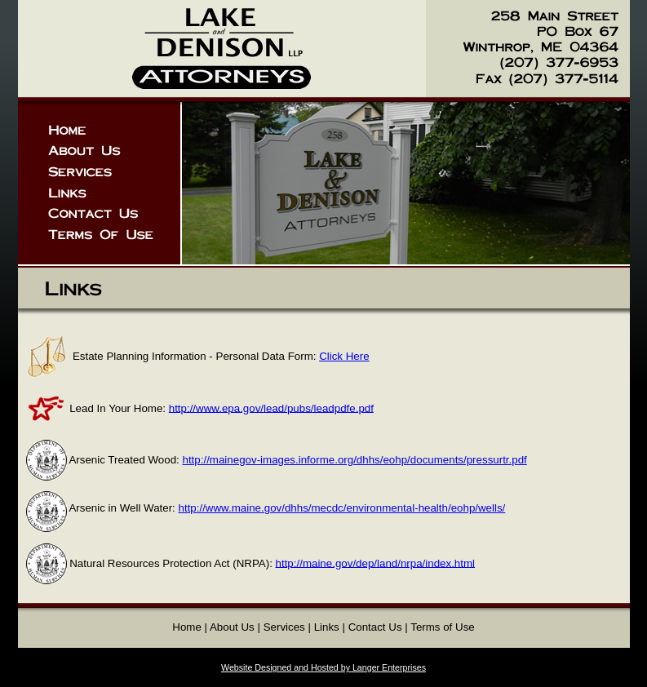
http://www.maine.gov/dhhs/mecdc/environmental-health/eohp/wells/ (342, 508)
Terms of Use (442, 627)
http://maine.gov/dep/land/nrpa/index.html (376, 562)
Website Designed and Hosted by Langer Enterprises (323, 667)
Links (326, 627)
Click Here (344, 356)
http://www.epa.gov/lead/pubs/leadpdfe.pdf (271, 407)
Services (284, 627)
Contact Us (375, 627)
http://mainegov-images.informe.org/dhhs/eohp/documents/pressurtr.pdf (355, 460)
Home (187, 627)
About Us (232, 627)
